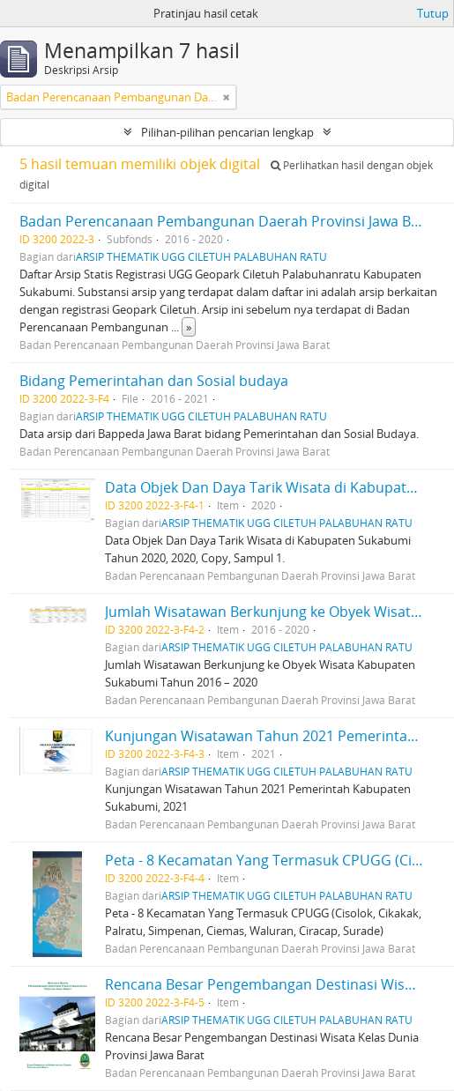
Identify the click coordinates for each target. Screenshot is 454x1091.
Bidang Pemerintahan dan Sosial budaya (153, 380)
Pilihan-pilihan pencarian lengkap (227, 132)
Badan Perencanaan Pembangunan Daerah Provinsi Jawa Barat (228, 221)
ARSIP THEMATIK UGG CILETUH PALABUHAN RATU (201, 256)
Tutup (433, 13)
